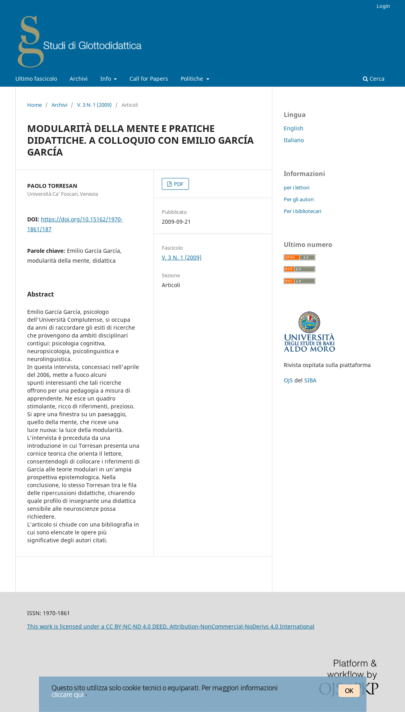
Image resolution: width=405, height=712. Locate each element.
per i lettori (296, 187)
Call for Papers (148, 78)
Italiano (294, 140)
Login (383, 5)
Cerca (374, 78)
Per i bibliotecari (302, 211)
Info (106, 78)
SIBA (310, 380)
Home (34, 104)
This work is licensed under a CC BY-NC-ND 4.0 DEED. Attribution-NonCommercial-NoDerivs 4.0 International (170, 626)
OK (349, 690)
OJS (288, 380)
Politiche (193, 78)
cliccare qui (68, 694)
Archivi (79, 78)
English (293, 128)
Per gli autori (299, 199)
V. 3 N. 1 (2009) (94, 104)
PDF (178, 183)
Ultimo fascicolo (36, 78)
